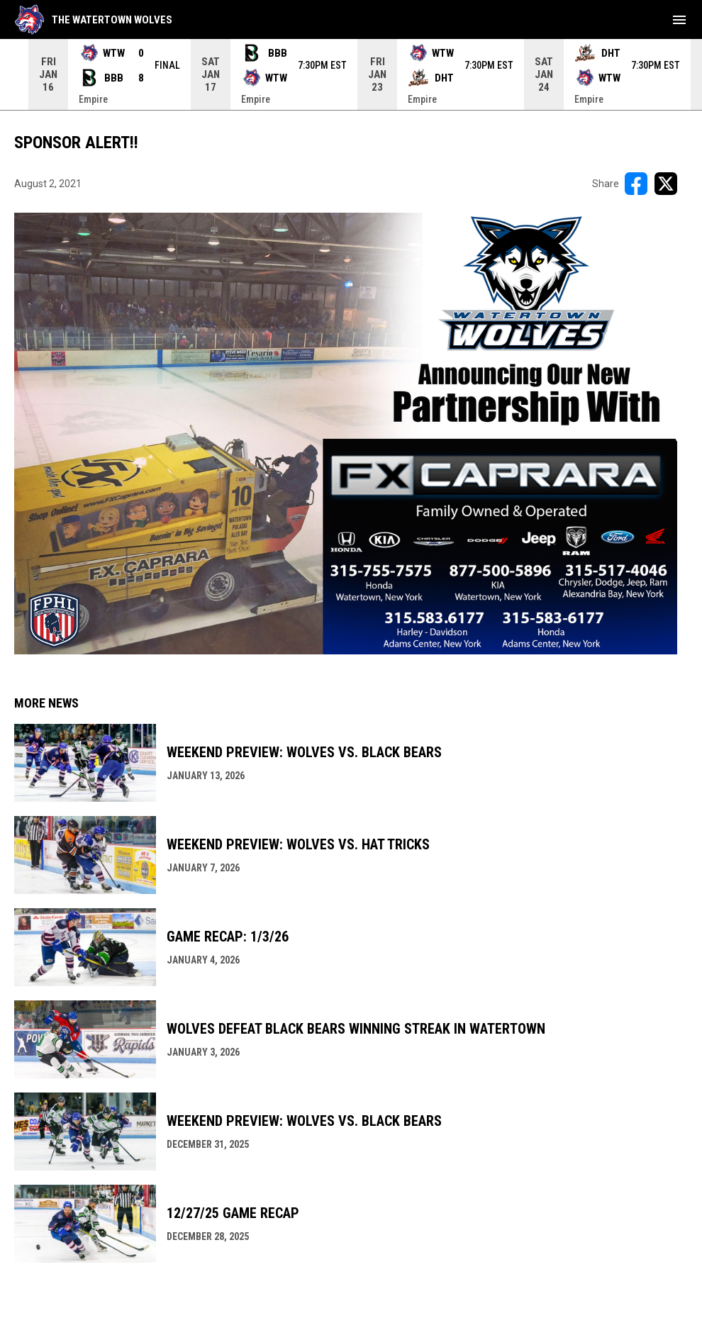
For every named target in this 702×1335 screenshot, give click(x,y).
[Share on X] (665, 183)
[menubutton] (679, 19)
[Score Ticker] (351, 74)
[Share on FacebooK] (636, 183)
